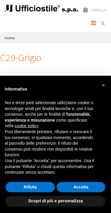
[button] (103, 85)
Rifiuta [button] (30, 187)
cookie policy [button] (26, 125)
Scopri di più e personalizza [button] (55, 201)
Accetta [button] (81, 187)
